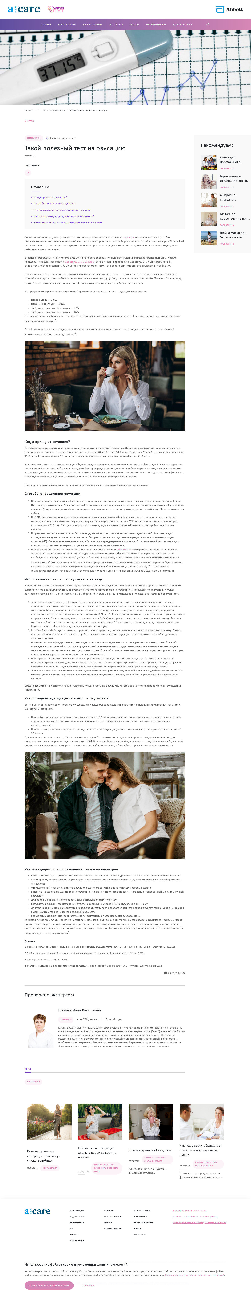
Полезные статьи (67, 25)
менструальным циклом (79, 261)
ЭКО (71, 1229)
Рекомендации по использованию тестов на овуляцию (68, 222)
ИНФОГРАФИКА (140, 1217)
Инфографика (116, 25)
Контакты (138, 1229)
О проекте (46, 25)
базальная (124, 549)
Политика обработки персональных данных (195, 1217)
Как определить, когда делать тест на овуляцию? (64, 216)
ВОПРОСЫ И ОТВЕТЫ (113, 1217)
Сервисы (134, 25)
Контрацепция (77, 1241)
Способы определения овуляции (54, 203)
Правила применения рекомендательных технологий (199, 1223)
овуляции (129, 237)
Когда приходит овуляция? (50, 197)
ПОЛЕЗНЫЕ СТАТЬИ (142, 1211)
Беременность (77, 1223)
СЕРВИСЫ (108, 1223)
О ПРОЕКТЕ (109, 1211)
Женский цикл (77, 1211)
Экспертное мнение (156, 25)
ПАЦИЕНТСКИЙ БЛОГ (113, 1229)
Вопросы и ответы (92, 25)
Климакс (74, 1235)
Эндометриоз (77, 1217)
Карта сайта (140, 1235)
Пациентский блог (182, 25)
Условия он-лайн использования (189, 1211)
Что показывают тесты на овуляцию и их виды (62, 210)
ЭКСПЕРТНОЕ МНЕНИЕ (143, 1223)
